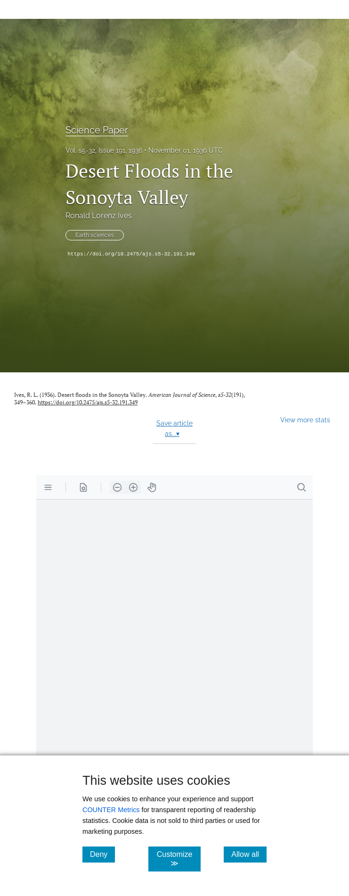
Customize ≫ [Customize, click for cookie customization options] (179, 858)
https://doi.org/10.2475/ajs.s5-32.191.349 (131, 254)
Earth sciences (94, 235)
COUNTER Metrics (111, 810)
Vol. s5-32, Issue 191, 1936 (103, 150)
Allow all (249, 854)
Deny (102, 854)
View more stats (305, 420)
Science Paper (96, 130)
